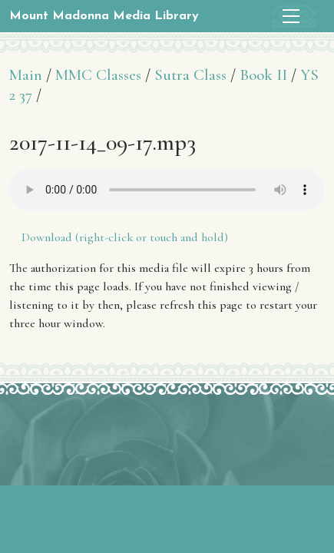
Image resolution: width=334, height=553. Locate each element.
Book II (263, 74)
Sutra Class (190, 74)
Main (25, 74)
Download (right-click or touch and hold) (124, 237)
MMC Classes (98, 74)
